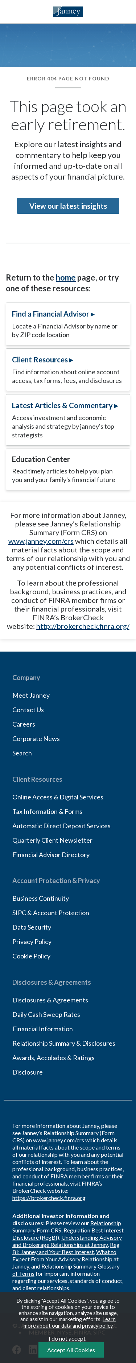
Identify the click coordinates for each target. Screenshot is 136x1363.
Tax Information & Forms (47, 811)
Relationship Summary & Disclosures (63, 1043)
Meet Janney (31, 695)
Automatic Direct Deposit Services (61, 826)
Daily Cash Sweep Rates (46, 1014)
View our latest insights (68, 206)
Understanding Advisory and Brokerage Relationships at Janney (67, 1241)
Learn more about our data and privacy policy (70, 1322)
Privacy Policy (31, 941)
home (66, 277)
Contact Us (28, 710)
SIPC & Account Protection (50, 913)
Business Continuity (40, 898)
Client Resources (40, 359)
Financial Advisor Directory (51, 855)
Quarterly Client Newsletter (52, 840)
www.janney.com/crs (41, 541)
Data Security (31, 927)
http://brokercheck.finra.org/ (82, 626)
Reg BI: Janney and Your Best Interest (66, 1248)
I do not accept (67, 1338)
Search (22, 753)
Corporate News (36, 738)
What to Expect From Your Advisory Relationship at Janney (65, 1259)
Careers (23, 724)
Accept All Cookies (71, 1349)
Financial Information (42, 1029)
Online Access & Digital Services (57, 797)
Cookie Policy (31, 956)
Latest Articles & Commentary (62, 405)
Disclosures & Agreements (50, 1000)
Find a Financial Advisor (50, 313)
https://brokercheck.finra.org (49, 1197)
